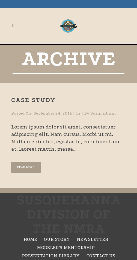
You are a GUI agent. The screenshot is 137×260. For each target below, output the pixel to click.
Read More (26, 167)
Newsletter (92, 239)
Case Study (33, 100)
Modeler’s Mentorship (66, 247)
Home (30, 239)
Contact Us (101, 255)
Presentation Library (51, 255)
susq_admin (103, 113)
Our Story (57, 239)
